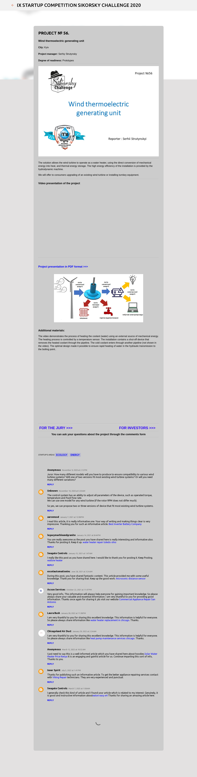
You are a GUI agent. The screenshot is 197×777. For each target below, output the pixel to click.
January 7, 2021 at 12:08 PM (72, 517)
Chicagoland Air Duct (59, 631)
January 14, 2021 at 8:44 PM (89, 535)
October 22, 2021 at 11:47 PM (79, 590)
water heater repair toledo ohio (99, 542)
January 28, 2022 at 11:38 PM (73, 613)
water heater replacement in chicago (109, 620)
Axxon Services (56, 589)
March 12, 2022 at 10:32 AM (73, 649)
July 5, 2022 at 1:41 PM (71, 670)
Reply (50, 484)
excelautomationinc (58, 571)
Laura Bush (53, 613)
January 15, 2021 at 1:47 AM (80, 553)
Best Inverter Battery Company (125, 524)
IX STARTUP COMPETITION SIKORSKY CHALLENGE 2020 (79, 5)
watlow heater (55, 560)
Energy (75, 455)
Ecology (61, 455)
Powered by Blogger (98, 760)
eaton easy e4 (100, 695)
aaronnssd (53, 517)
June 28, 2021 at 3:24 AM (81, 571)
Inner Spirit (53, 670)
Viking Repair (59, 677)
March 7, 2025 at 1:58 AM (79, 688)
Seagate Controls (57, 553)
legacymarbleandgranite (61, 535)
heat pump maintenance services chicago (112, 638)
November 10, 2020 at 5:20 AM (72, 491)
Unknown (52, 490)
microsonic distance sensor (131, 578)
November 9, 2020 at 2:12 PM (74, 470)
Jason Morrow (105, 767)
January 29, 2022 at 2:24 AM (84, 631)
